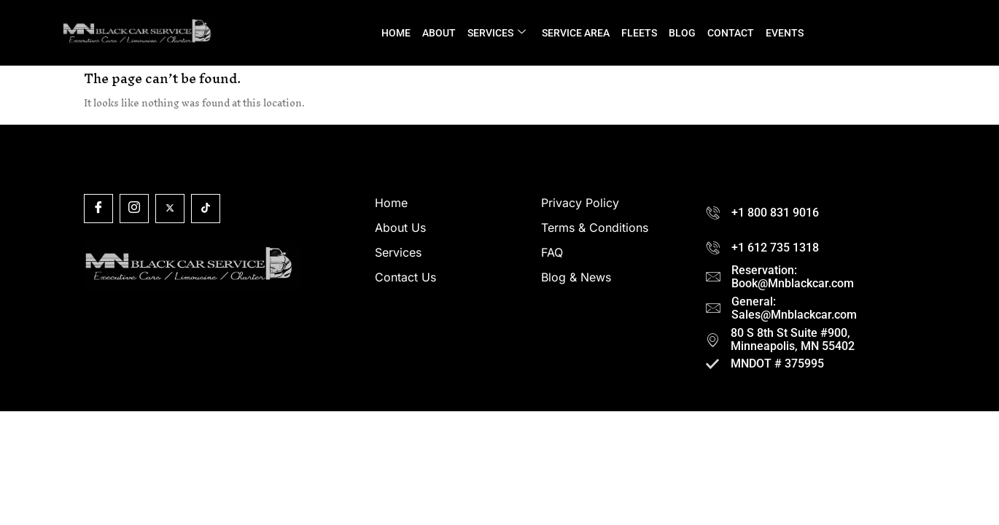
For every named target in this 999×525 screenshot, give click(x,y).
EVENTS (785, 33)
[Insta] (134, 208)
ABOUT (439, 33)
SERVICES (496, 33)
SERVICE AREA (576, 33)
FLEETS (639, 33)
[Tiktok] (205, 208)
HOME (396, 33)
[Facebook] (98, 208)
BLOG (682, 33)
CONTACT (730, 33)
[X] (169, 208)
